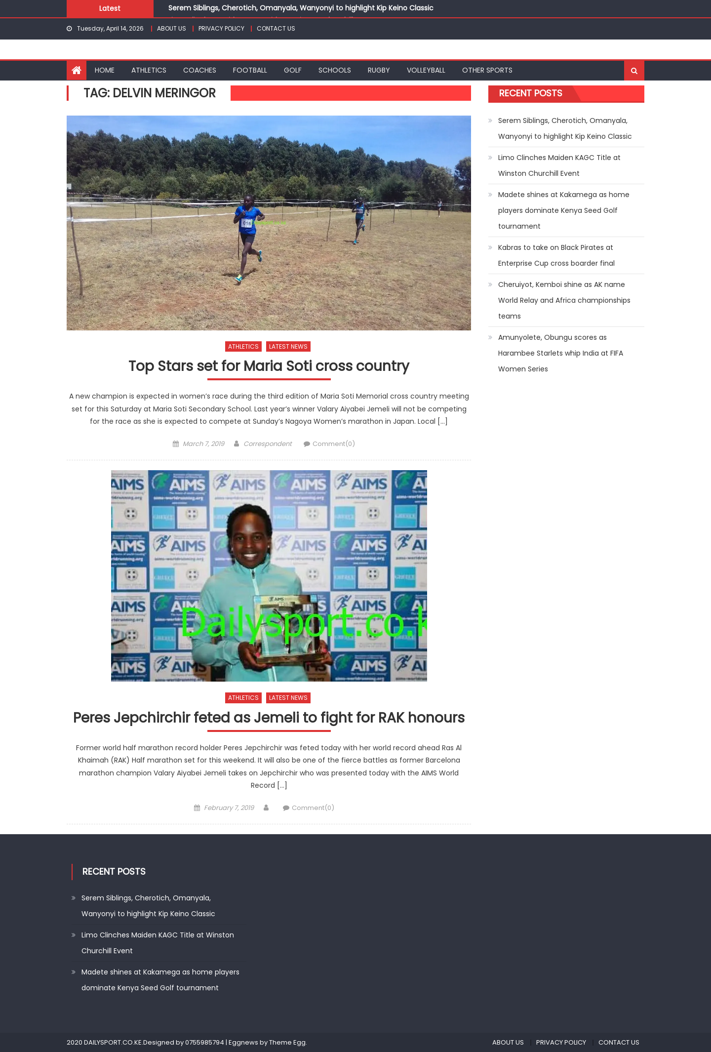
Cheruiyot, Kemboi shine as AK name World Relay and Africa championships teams (564, 300)
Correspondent (267, 443)
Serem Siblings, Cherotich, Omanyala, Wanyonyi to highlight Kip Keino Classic (301, 8)
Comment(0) (334, 443)
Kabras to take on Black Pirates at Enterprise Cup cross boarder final (556, 255)
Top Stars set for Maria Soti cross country (268, 367)
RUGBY (379, 70)
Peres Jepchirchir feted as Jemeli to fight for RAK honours (269, 718)
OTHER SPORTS (487, 70)
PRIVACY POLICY (221, 28)
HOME (105, 70)
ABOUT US (171, 28)
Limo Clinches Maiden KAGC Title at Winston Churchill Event (559, 165)
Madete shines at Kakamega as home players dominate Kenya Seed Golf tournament (564, 210)
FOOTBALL (250, 70)
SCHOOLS (334, 70)
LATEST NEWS (288, 346)
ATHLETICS (148, 70)
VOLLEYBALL (426, 70)
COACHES (199, 70)
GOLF (293, 70)
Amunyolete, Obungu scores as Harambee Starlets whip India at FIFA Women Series (560, 353)
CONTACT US (276, 28)
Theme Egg (287, 1042)
